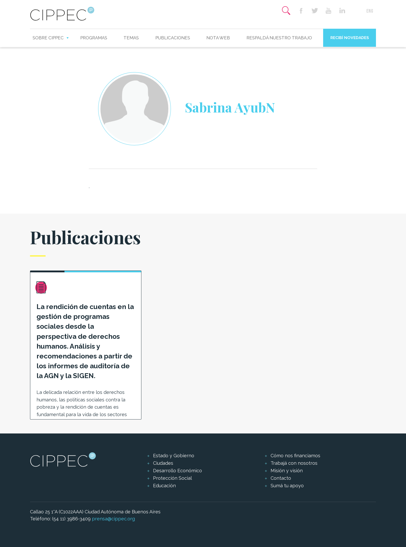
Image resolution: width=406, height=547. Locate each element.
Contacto (281, 478)
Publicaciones (172, 37)
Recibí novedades (349, 37)
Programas (93, 37)
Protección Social (172, 478)
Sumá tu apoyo (287, 485)
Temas (131, 37)
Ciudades (163, 463)
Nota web (218, 37)
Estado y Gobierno (173, 455)
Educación (164, 485)
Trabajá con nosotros (294, 463)
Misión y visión (287, 470)
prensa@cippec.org (113, 518)
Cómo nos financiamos (295, 455)
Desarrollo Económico (177, 470)
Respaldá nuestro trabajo (279, 37)
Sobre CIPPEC (48, 37)
